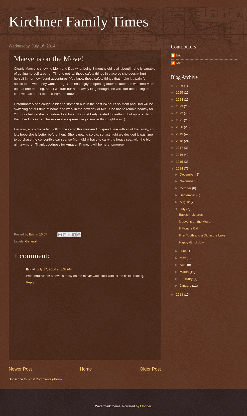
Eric (178, 55)
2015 (180, 162)
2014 (180, 168)
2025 (180, 92)
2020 (180, 127)
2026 (180, 86)
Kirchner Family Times (78, 21)
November (187, 181)
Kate (179, 63)
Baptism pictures (191, 214)
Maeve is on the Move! (195, 221)
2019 (180, 134)
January (186, 285)
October (186, 188)
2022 (180, 113)
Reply (30, 282)
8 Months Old (188, 228)
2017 (180, 148)
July (183, 209)
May (183, 258)
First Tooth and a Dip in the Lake (202, 235)
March (184, 272)
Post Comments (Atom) (45, 379)
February (186, 279)
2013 (180, 294)
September (188, 195)
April (183, 265)
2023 (180, 106)
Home (86, 369)
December (187, 174)
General (31, 241)
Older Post (150, 369)
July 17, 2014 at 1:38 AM (54, 269)
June (184, 251)
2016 (180, 155)
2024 (180, 99)
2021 (180, 120)
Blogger (145, 406)
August (185, 202)
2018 (180, 141)
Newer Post (20, 369)
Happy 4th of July (191, 242)
